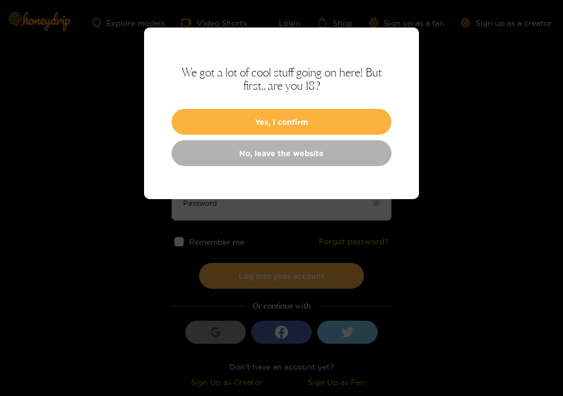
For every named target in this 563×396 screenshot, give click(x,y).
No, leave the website (281, 153)
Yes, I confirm (281, 122)
